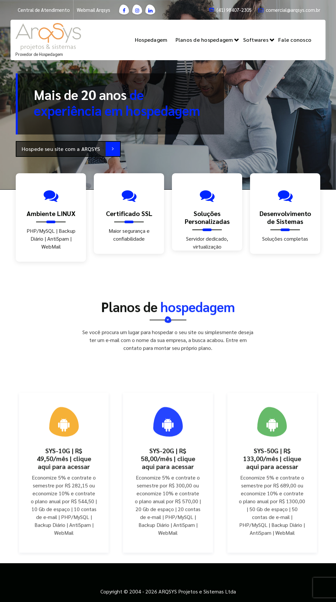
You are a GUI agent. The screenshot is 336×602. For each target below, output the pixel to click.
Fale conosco (294, 39)
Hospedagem (151, 39)
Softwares (255, 39)
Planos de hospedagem (204, 39)
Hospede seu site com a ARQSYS (71, 149)
